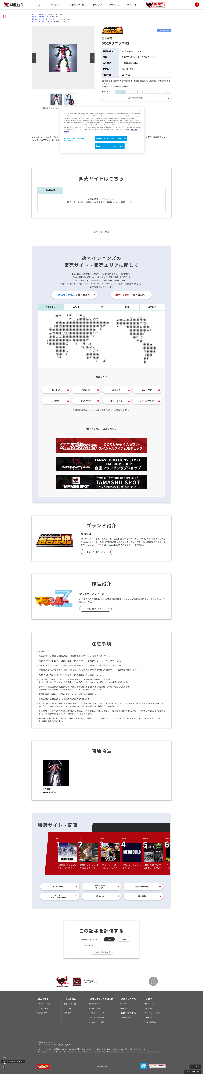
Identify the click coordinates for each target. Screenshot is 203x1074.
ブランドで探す (43, 1008)
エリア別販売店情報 (135, 98)
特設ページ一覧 (142, 886)
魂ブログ (100, 896)
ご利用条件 (148, 1017)
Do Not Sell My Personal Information (13, 1061)
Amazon (86, 389)
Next (92, 58)
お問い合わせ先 (126, 1017)
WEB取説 (123, 1008)
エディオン (147, 389)
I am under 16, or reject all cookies (111, 138)
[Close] (141, 110)
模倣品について (94, 1008)
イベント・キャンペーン (98, 1013)
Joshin (55, 400)
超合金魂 (41, 17)
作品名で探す (42, 1013)
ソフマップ (86, 400)
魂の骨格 (142, 896)
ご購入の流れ (73, 295)
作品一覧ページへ (94, 608)
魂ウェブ (34, 14)
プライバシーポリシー (152, 1013)
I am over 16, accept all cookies (109, 146)
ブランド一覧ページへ (96, 552)
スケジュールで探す (44, 1003)
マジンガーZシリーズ (45, 21)
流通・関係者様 (150, 1022)
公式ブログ (68, 1008)
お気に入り (97, 4)
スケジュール (114, 4)
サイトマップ (132, 4)
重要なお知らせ (94, 1003)
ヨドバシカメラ (146, 400)
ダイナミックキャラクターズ (48, 19)
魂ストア (56, 389)
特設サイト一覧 (70, 1003)
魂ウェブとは (149, 1003)
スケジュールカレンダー (100, 886)
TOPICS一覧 (58, 886)
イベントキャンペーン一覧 (58, 896)
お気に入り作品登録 (96, 1017)
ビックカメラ (116, 400)
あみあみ (116, 389)
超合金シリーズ (44, 14)
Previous (34, 58)
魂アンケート (125, 1003)
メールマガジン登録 (96, 1022)
